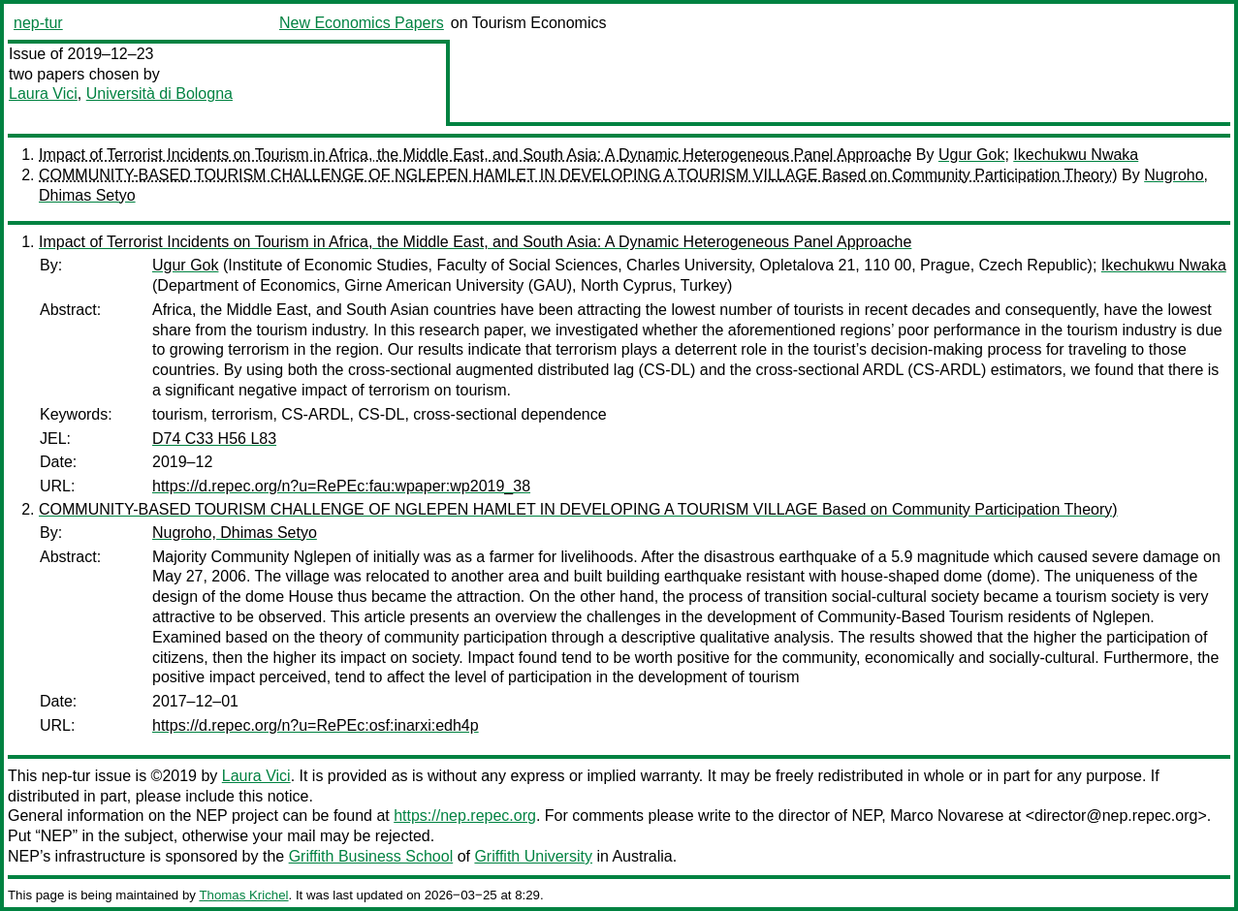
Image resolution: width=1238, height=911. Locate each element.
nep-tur (38, 23)
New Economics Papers (361, 23)
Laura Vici (43, 93)
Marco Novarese (946, 815)
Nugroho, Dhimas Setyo (234, 532)
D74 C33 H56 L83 (214, 438)
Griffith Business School (371, 856)
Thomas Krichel (243, 895)
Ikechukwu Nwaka (1075, 154)
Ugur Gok (971, 154)
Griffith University (533, 856)
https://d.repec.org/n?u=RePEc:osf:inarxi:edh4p (315, 725)
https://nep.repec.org (465, 815)
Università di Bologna (159, 93)
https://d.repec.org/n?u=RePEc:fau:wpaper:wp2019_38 (341, 486)
